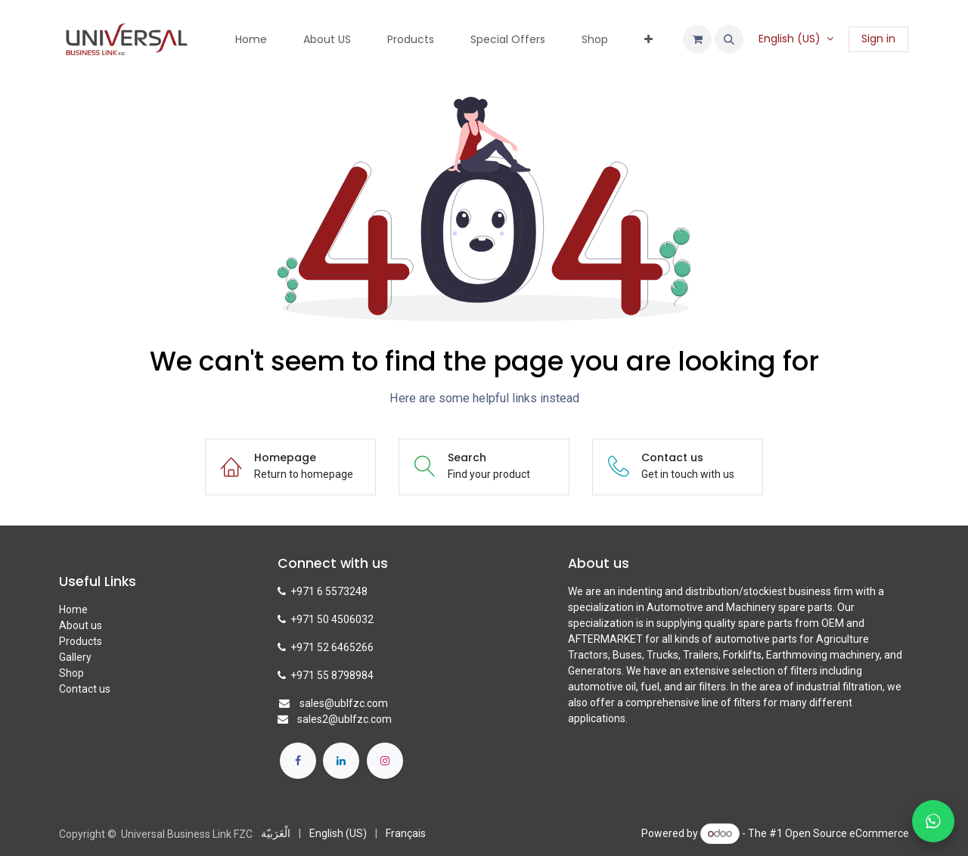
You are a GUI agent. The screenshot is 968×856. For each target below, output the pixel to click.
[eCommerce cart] (697, 39)
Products (80, 641)
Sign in (878, 38)
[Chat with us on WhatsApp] (933, 821)
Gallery (75, 657)
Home (73, 609)
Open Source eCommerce (847, 833)
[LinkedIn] (341, 761)
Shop (71, 673)
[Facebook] (298, 761)
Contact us (84, 689)
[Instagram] (385, 761)
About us (80, 625)
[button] (729, 39)
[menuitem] (251, 40)
